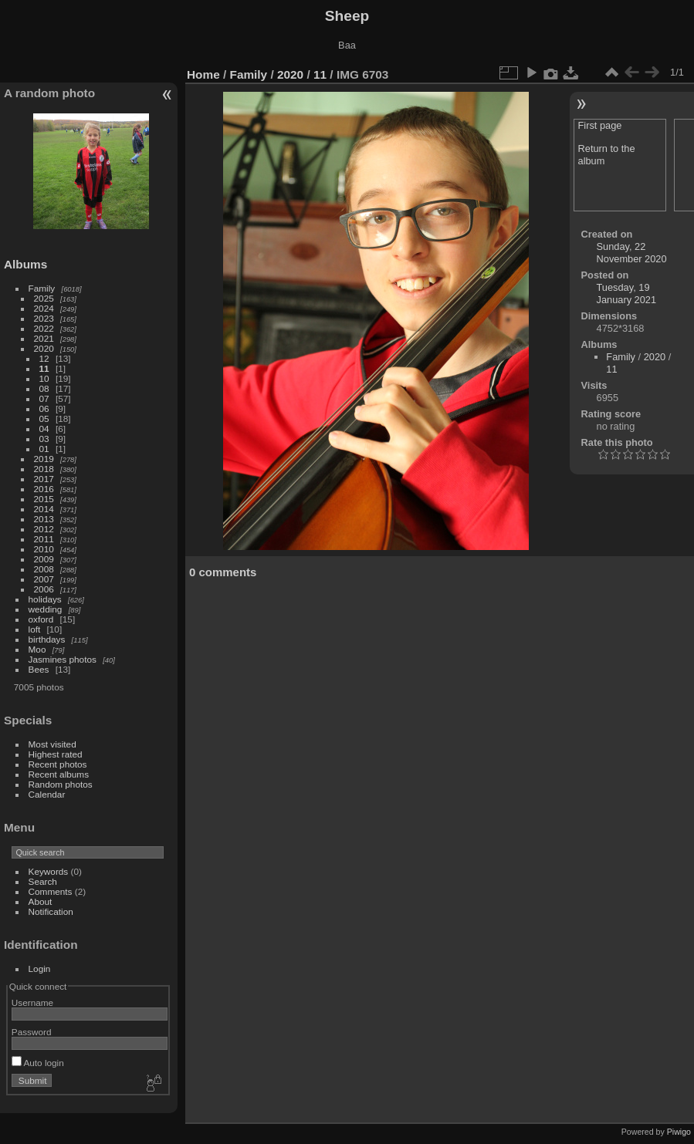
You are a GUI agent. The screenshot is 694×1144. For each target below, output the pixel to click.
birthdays (47, 639)
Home (203, 74)
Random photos (61, 784)
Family (42, 288)
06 (44, 408)
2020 (44, 348)
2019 (44, 459)
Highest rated (56, 754)
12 (44, 358)
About (40, 901)
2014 (44, 509)
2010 (44, 549)
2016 (44, 489)
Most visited (52, 744)
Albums (25, 264)
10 (44, 378)
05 (44, 418)
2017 (44, 479)
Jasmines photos (62, 659)
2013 (44, 519)
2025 (44, 298)
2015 (44, 499)
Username (32, 1002)
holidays (45, 599)
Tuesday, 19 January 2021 (627, 293)
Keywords (49, 871)
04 (44, 429)
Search (43, 881)
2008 (44, 569)
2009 (44, 559)
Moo (37, 649)
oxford (41, 619)
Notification (51, 911)
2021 (44, 338)
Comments (51, 891)
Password (32, 1032)
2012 (44, 529)
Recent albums (59, 774)
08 (44, 388)
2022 (44, 328)
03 (44, 439)
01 (44, 449)
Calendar (47, 794)
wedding (46, 609)
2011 (44, 539)
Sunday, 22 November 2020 (632, 253)
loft (35, 629)
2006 (44, 589)
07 (44, 398)
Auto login (38, 1063)
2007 (44, 579)
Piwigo (679, 1131)
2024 (44, 308)
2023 (44, 318)
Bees (39, 669)
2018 (44, 469)
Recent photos (58, 764)
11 (44, 368)
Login (40, 968)
